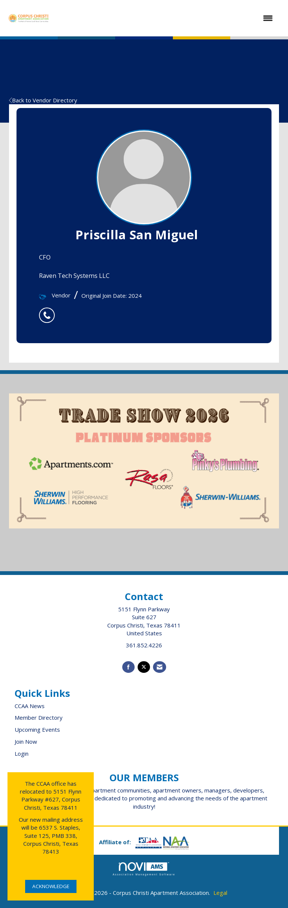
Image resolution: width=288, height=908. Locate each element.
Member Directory (39, 717)
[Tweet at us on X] (144, 667)
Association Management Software (143, 869)
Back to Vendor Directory (43, 100)
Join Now (26, 741)
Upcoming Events (37, 729)
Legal (220, 892)
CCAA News (30, 706)
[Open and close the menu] (166, 18)
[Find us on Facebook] (128, 667)
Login (21, 753)
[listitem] (48, 311)
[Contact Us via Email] (159, 667)
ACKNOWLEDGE (50, 886)
